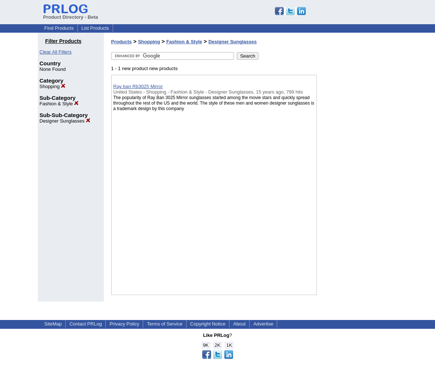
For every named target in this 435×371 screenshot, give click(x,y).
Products (121, 41)
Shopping (53, 86)
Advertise (263, 324)
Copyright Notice (207, 324)
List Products (95, 28)
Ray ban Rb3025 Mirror (138, 86)
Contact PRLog (85, 324)
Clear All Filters (56, 52)
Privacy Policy (124, 324)
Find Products (59, 28)
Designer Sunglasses (65, 121)
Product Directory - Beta (70, 14)
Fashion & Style (59, 103)
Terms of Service (164, 324)
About (239, 324)
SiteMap (53, 324)
